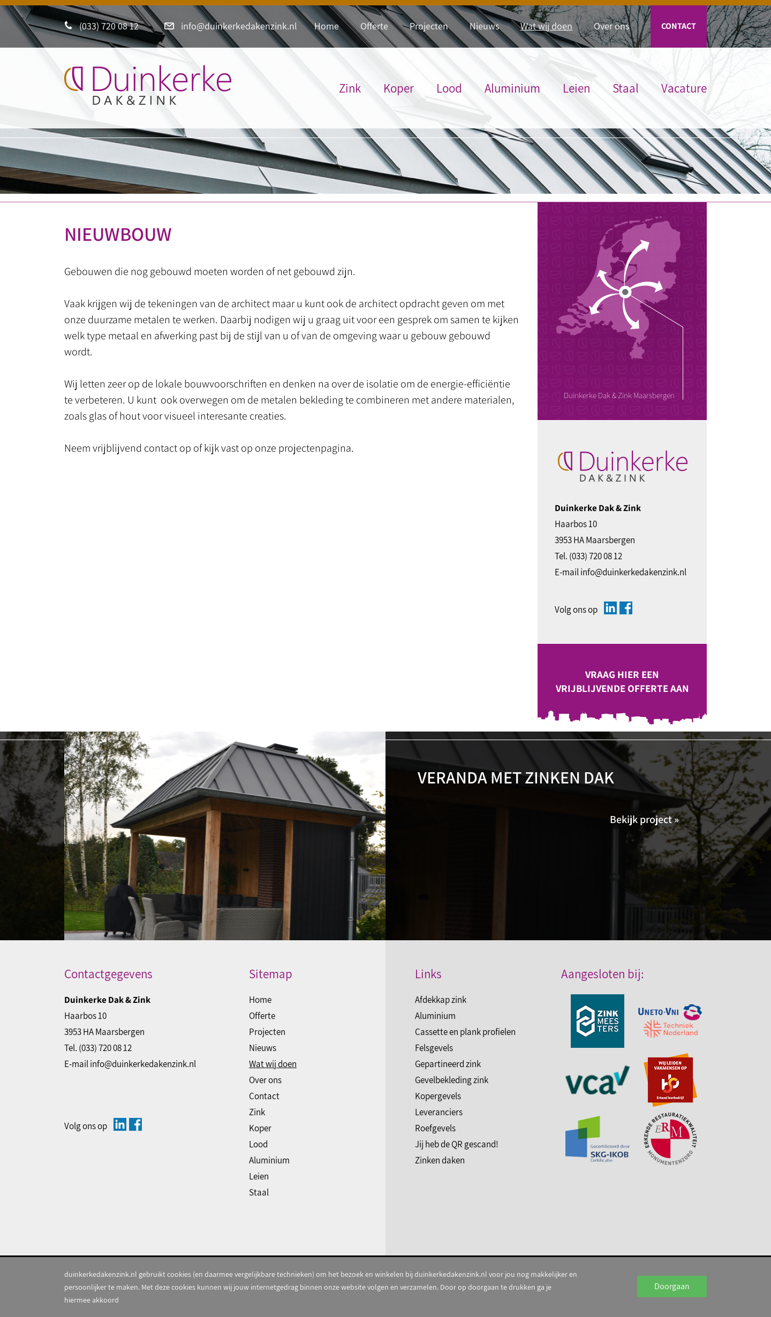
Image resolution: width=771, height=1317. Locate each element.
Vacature (684, 88)
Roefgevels (435, 1128)
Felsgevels (434, 1048)
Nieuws (484, 26)
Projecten (429, 26)
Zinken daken (440, 1160)
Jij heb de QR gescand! (456, 1144)
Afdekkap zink (440, 1000)
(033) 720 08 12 (101, 26)
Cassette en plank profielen (465, 1032)
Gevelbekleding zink (451, 1080)
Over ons (611, 26)
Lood (449, 88)
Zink (350, 88)
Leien (576, 88)
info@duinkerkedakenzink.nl (230, 26)
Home (326, 26)
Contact (678, 26)
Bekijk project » (644, 819)
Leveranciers (439, 1112)
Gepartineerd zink (448, 1064)
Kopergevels (438, 1096)
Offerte (374, 26)
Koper (398, 88)
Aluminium (512, 88)
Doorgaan (672, 1286)
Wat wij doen (546, 26)
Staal (626, 88)
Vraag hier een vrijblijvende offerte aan (622, 681)
